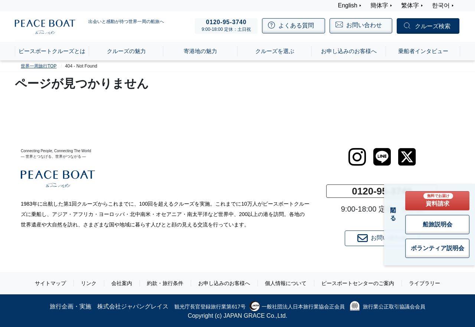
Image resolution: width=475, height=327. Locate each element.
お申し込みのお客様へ (224, 283)
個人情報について (286, 283)
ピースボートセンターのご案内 (357, 283)
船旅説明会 (437, 224)
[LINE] (382, 157)
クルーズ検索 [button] (433, 26)
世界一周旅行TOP (38, 66)
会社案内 (121, 283)
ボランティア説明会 (437, 248)
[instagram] (357, 157)
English (347, 5)
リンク (88, 283)
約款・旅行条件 (165, 283)
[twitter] (407, 157)
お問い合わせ (381, 238)
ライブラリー (424, 283)
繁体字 (410, 5)
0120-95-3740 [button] (382, 191)
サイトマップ (50, 283)
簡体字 (379, 5)
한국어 (441, 5)
